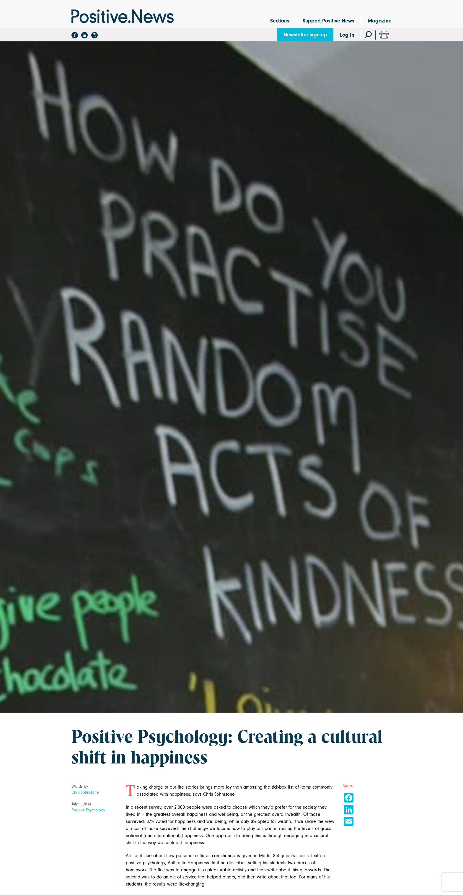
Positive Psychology (88, 810)
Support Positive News (328, 21)
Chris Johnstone (85, 792)
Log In (347, 35)
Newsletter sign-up (305, 35)
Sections (279, 21)
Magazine (380, 21)
